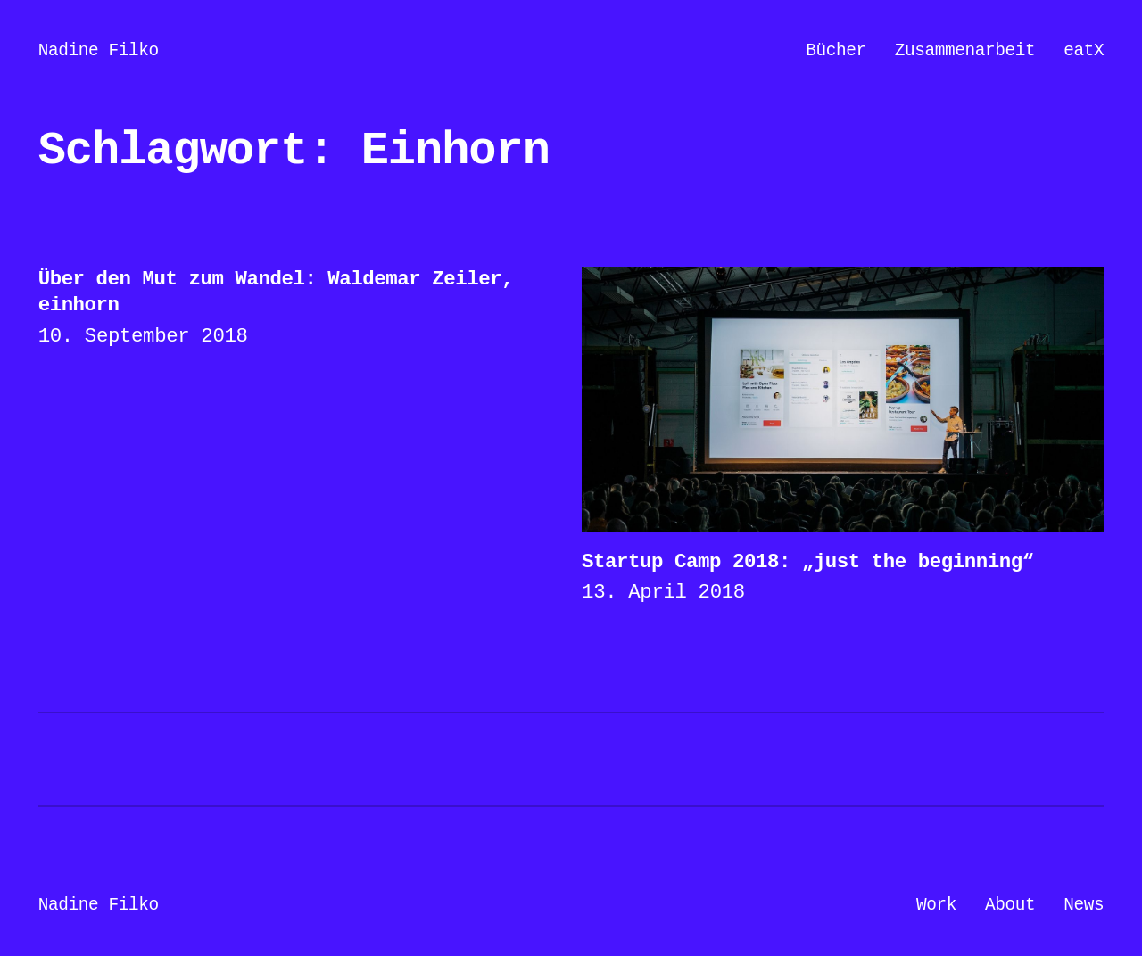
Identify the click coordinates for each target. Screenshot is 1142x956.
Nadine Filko (98, 51)
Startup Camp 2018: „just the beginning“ (808, 561)
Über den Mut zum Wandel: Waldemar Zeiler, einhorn (276, 292)
